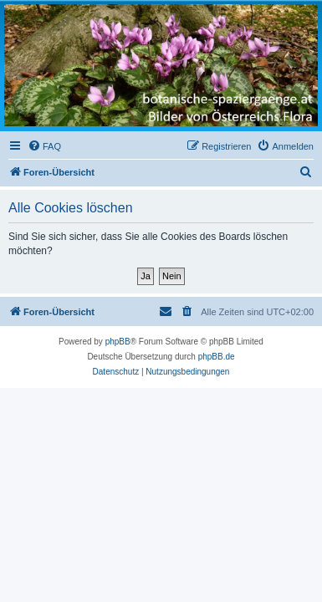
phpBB (117, 341)
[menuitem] (44, 146)
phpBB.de (216, 356)
